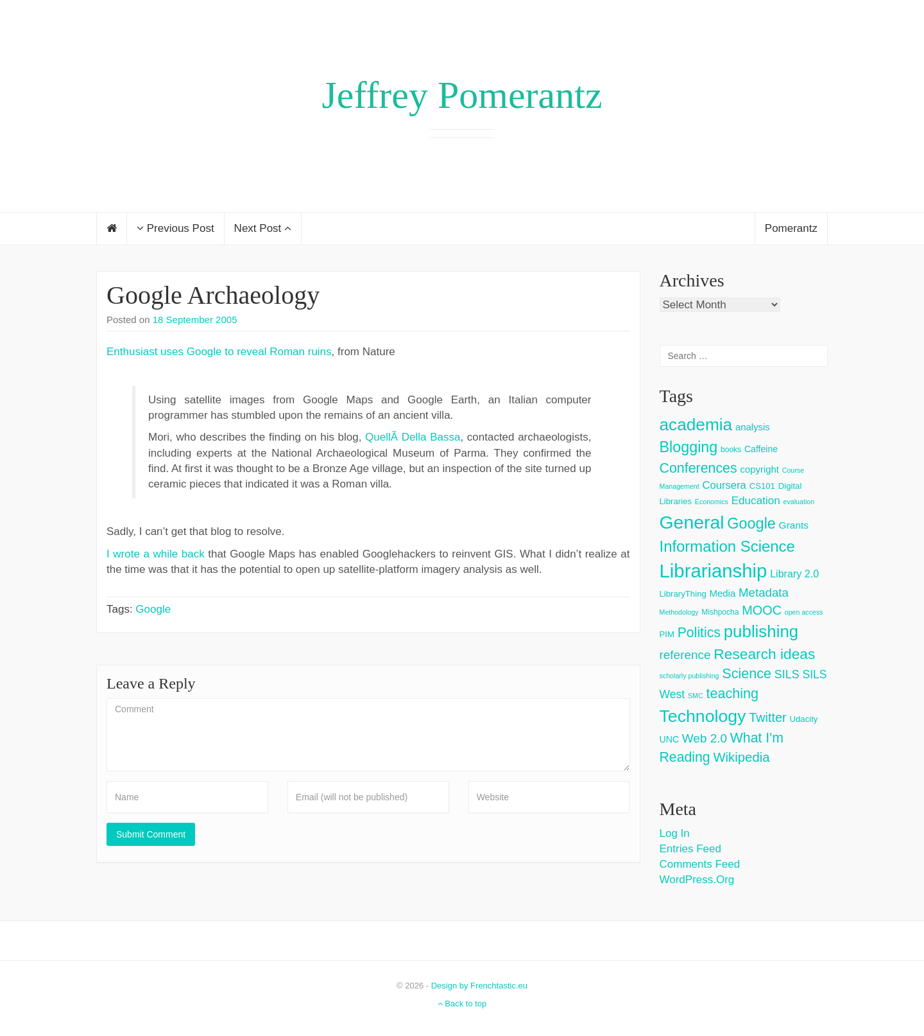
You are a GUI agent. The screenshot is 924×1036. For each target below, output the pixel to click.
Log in (675, 833)
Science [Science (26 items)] (746, 673)
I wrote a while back (156, 554)
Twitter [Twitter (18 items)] (768, 717)
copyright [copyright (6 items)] (759, 469)
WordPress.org (697, 880)
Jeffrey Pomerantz (461, 95)
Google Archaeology (213, 295)
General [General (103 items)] (692, 522)
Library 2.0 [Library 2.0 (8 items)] (794, 573)
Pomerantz (791, 228)
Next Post (262, 228)
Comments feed (700, 864)
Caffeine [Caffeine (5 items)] (761, 449)
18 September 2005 (195, 319)
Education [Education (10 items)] (756, 501)
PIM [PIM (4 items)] (667, 634)
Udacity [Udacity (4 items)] (803, 719)
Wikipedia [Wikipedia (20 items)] (741, 757)
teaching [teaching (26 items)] (732, 693)
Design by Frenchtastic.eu (479, 985)
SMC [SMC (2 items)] (695, 695)
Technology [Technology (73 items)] (703, 716)
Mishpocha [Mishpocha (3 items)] (720, 612)
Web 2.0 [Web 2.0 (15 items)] (704, 738)
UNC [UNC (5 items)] (670, 739)
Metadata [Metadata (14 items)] (764, 592)
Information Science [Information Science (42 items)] (727, 546)
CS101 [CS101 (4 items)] (762, 486)
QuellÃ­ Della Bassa (412, 437)
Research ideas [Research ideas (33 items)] (764, 653)
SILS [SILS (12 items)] (787, 674)
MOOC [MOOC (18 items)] (762, 610)
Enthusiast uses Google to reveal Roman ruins (219, 352)
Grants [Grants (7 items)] (794, 525)
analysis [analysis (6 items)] (752, 426)
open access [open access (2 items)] (804, 612)
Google (153, 609)
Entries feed (690, 849)
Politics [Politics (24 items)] (699, 632)
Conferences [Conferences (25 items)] (698, 468)
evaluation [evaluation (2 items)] (799, 501)
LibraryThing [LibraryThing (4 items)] (683, 594)
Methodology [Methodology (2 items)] (679, 612)
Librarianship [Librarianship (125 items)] (713, 570)
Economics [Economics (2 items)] (711, 501)
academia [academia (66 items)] (696, 424)
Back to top (462, 1003)
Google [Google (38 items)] (751, 523)
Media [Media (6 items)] (723, 593)
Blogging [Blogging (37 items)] (689, 447)
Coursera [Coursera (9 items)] (724, 485)
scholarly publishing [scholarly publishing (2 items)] (689, 676)
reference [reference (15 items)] (685, 655)
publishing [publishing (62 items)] (761, 631)
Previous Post (175, 228)
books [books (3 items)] (731, 449)
